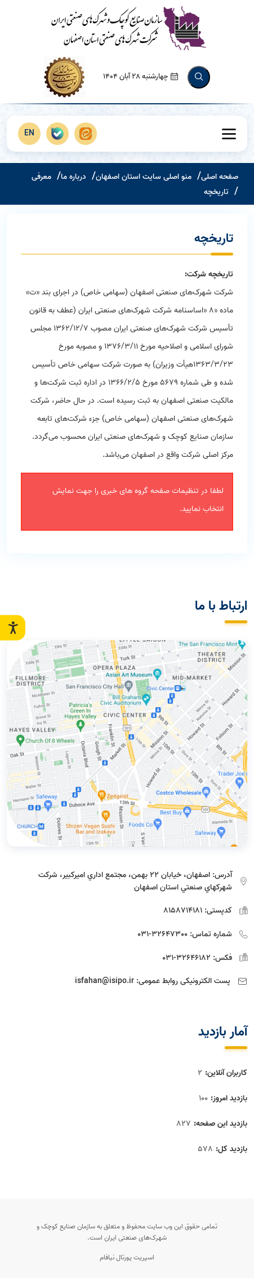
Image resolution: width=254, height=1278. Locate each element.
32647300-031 (162, 934)
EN (29, 133)
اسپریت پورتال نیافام (127, 1257)
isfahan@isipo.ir (104, 981)
